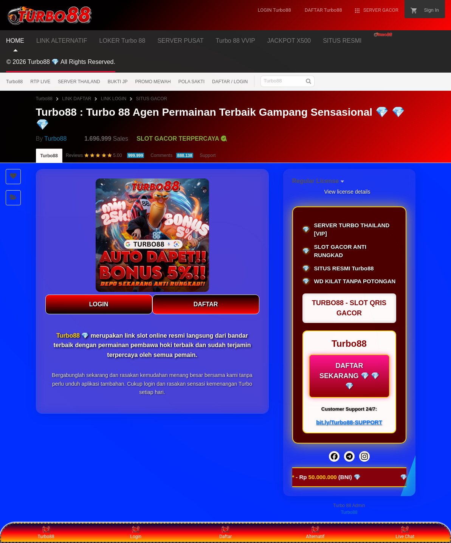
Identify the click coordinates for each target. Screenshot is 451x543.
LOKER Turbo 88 (122, 40)
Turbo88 (14, 81)
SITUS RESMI (342, 40)
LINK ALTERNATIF (61, 40)
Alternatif (315, 532)
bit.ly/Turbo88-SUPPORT (349, 422)
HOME (15, 40)
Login (135, 532)
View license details (347, 192)
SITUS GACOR (151, 98)
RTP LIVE (40, 81)
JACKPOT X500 (289, 40)
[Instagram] (364, 456)
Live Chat (405, 532)
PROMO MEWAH (152, 81)
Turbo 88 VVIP (235, 40)
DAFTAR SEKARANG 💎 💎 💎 (349, 376)
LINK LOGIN (113, 98)
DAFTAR (206, 304)
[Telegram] (349, 456)
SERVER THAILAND (79, 81)
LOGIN (98, 304)
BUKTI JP (118, 81)
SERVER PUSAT (180, 40)
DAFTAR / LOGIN (230, 81)
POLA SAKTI (191, 81)
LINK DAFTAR (76, 98)
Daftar (225, 532)
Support (207, 155)
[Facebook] (334, 456)
